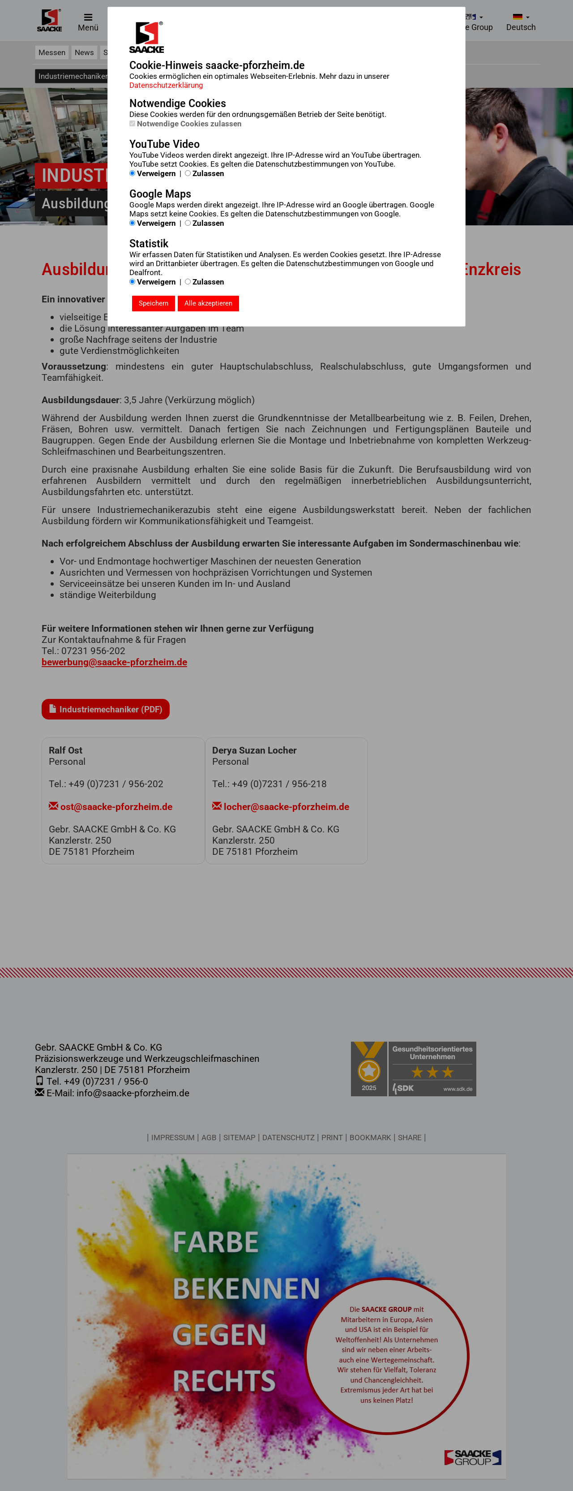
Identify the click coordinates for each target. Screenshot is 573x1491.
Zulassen (204, 173)
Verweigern (152, 173)
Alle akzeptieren (208, 303)
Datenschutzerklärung (166, 85)
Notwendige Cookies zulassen (185, 123)
